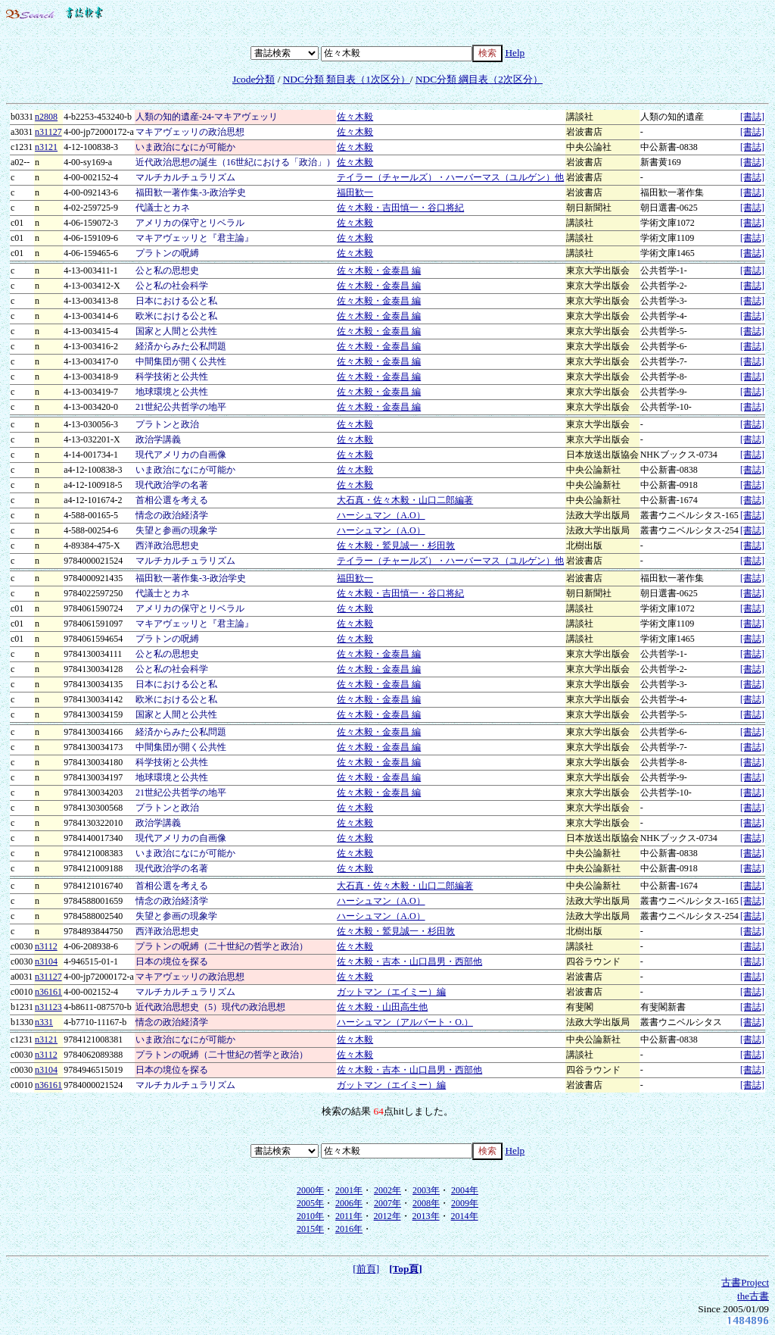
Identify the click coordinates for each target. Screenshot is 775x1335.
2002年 (387, 1190)
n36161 (48, 991)
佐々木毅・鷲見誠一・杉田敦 (396, 545)
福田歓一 (355, 192)
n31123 (48, 1007)
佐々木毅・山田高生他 (382, 1007)
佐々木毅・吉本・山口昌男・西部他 (409, 961)
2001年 (349, 1190)
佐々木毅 (355, 116)
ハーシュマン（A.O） (381, 515)
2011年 (349, 1216)
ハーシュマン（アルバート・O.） (405, 1022)
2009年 (464, 1203)
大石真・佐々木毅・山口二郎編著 (405, 500)
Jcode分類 (253, 79)
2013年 (426, 1216)
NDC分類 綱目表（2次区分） (479, 79)
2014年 (464, 1216)
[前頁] (366, 1268)
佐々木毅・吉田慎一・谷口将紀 (400, 207)
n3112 (46, 946)
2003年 (426, 1190)
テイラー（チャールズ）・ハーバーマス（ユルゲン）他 (450, 177)
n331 (44, 1022)
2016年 (349, 1229)
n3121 (46, 147)
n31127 (48, 132)
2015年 (310, 1229)
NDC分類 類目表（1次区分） (346, 79)
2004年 (464, 1190)
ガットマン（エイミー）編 (391, 991)
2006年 (349, 1203)
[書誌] (752, 116)
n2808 (46, 116)
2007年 (387, 1203)
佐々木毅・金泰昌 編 (379, 270)
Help (514, 52)
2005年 (310, 1203)
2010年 (310, 1216)
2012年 (387, 1216)
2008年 (426, 1203)
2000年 (310, 1190)
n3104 (46, 961)
